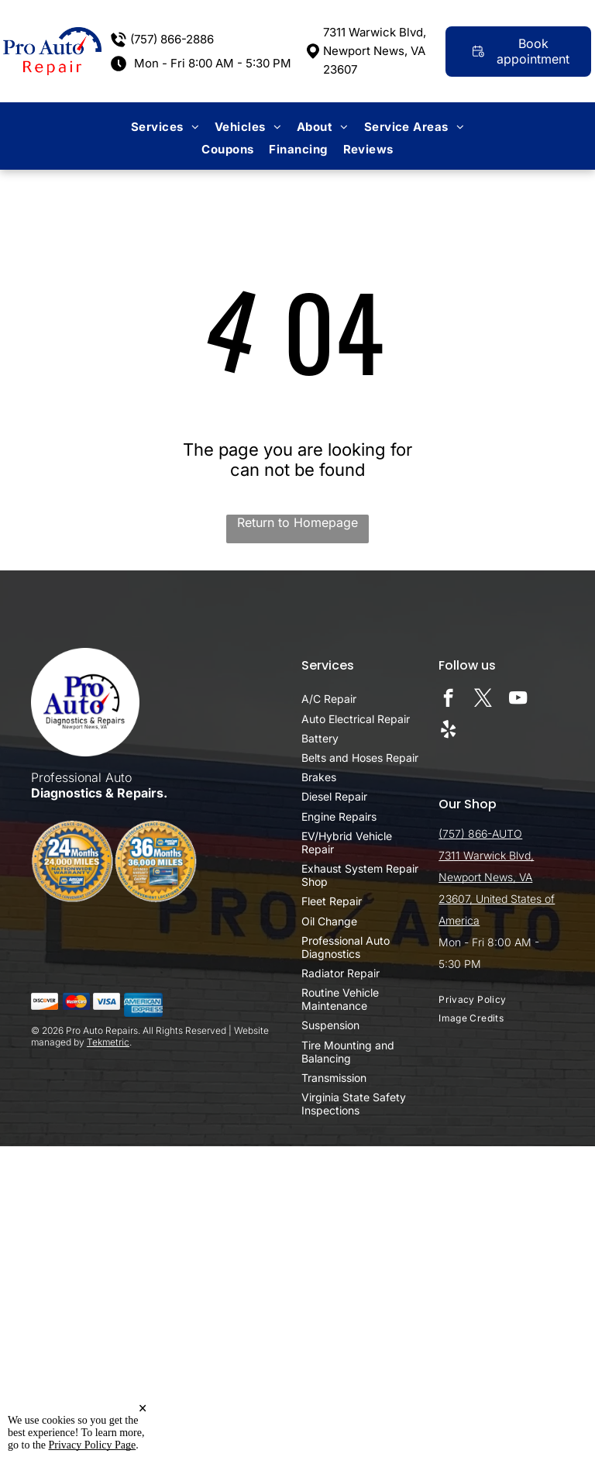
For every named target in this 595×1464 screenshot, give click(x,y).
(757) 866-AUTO (480, 833)
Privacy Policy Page (92, 1445)
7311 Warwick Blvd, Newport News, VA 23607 (374, 51)
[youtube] (517, 699)
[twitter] (483, 699)
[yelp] (448, 730)
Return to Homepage (297, 522)
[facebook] (448, 699)
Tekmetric (108, 1042)
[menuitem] (165, 126)
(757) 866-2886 (172, 39)
